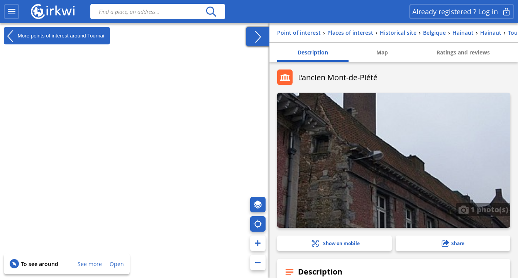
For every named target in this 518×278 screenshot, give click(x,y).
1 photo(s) (483, 209)
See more (90, 264)
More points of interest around (54, 36)
